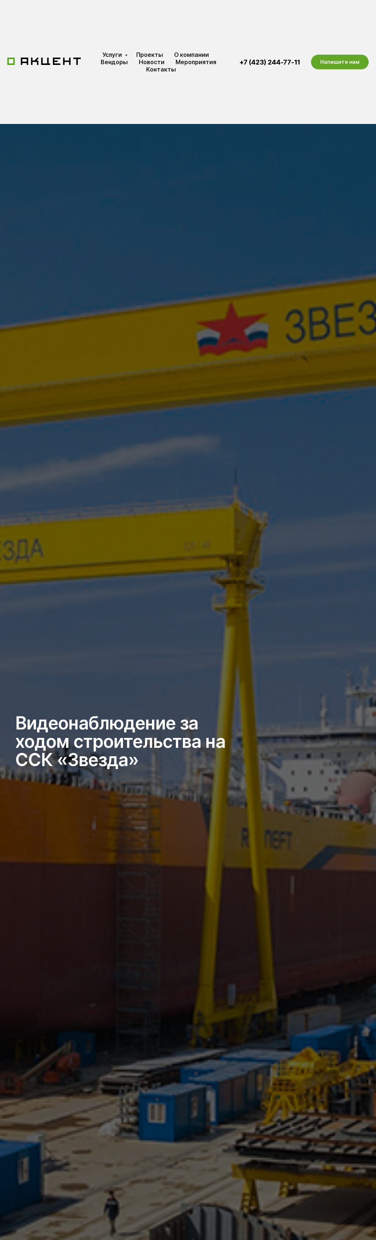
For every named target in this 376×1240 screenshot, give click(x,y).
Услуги (112, 54)
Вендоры (114, 62)
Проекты (149, 54)
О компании (191, 54)
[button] (340, 62)
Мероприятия (196, 62)
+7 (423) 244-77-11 (269, 62)
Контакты (161, 69)
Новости (151, 62)
